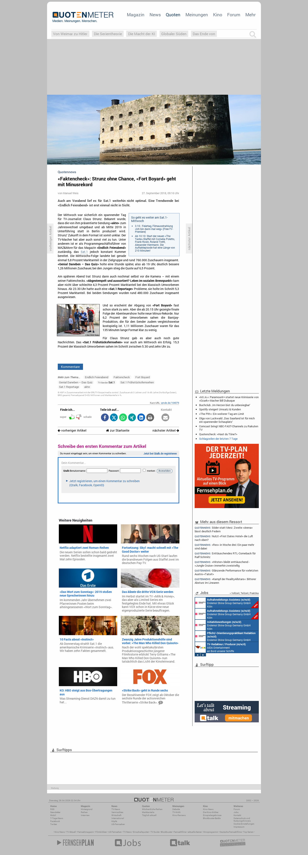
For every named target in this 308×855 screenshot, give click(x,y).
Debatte (176, 809)
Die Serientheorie (108, 33)
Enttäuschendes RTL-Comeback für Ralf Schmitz (225, 555)
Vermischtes (117, 812)
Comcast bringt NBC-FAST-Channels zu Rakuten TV (228, 428)
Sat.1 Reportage (69, 386)
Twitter (53, 824)
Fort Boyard (142, 377)
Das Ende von (204, 33)
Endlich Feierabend (96, 377)
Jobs (236, 812)
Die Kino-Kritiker (210, 812)
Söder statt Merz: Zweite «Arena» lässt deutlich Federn (224, 529)
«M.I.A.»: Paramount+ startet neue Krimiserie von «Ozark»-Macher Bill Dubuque (229, 398)
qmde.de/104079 (170, 402)
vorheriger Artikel (72, 430)
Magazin (135, 15)
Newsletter (55, 812)
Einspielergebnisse (212, 815)
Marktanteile (148, 812)
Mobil (53, 815)
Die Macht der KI (141, 33)
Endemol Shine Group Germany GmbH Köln (226, 602)
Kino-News (208, 809)
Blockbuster (166, 832)
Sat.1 (84, 252)
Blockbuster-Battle (212, 818)
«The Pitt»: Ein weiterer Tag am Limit (221, 414)
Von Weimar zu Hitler (70, 33)
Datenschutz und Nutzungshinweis (242, 819)
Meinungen (196, 15)
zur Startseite (117, 430)
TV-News (115, 809)
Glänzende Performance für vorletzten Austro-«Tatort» (226, 572)
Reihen (84, 812)
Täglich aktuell (149, 815)
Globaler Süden (174, 33)
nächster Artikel (166, 430)
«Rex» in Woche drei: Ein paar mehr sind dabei (224, 546)
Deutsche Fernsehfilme (231, 832)
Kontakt (237, 815)
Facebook (55, 821)
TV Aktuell (71, 832)
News (155, 15)
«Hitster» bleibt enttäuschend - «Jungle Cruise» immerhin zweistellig (222, 563)
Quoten (173, 15)
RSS (52, 809)
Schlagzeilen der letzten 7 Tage (218, 439)
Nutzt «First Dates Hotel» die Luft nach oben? (224, 538)
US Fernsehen (115, 832)
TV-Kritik (176, 812)
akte (87, 386)
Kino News (60, 832)
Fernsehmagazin (85, 832)
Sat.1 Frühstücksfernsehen (137, 382)
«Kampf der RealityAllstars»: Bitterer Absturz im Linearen (225, 580)
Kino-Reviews (179, 815)
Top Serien (248, 832)
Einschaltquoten (141, 832)
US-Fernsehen (118, 824)
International (117, 818)
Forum (233, 15)
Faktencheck (122, 377)
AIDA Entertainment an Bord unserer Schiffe (220, 647)
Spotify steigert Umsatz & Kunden (220, 409)
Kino (217, 15)
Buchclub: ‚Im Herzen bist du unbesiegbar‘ (224, 405)
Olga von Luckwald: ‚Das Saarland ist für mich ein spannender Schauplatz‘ (227, 420)
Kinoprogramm (210, 832)
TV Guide (155, 832)
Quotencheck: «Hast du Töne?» (218, 434)
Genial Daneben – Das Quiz (76, 382)
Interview (85, 815)
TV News (127, 832)
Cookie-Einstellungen (244, 823)
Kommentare (70, 366)
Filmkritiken (101, 832)
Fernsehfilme (180, 832)
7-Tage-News (56, 818)
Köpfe (114, 821)
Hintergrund (86, 809)
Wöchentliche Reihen (152, 809)
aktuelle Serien (195, 832)
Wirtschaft (116, 815)
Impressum (239, 826)
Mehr (250, 15)
